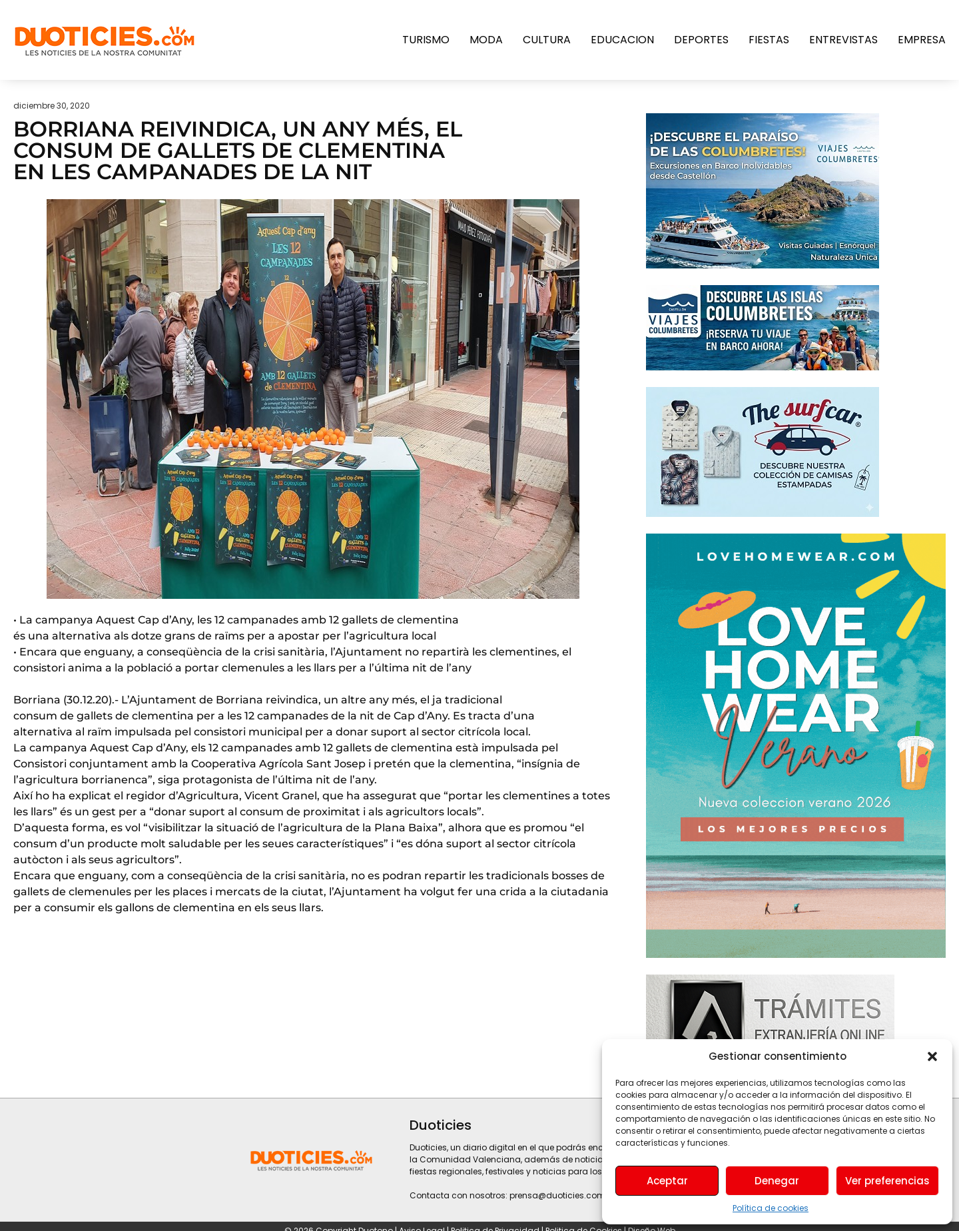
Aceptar (667, 1181)
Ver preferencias (887, 1181)
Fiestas (769, 39)
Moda (486, 39)
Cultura (547, 39)
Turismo (426, 39)
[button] (932, 1056)
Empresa (922, 39)
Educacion (622, 39)
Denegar (777, 1181)
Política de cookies (770, 1208)
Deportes (701, 39)
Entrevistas (843, 39)
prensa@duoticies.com (557, 1195)
